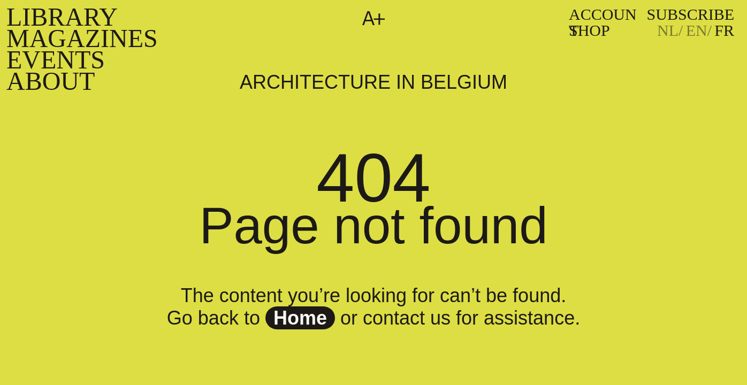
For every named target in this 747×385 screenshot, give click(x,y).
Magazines (82, 38)
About (50, 81)
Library (62, 17)
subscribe (690, 14)
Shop (589, 30)
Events (55, 59)
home (300, 318)
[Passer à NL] (670, 30)
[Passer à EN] (699, 30)
